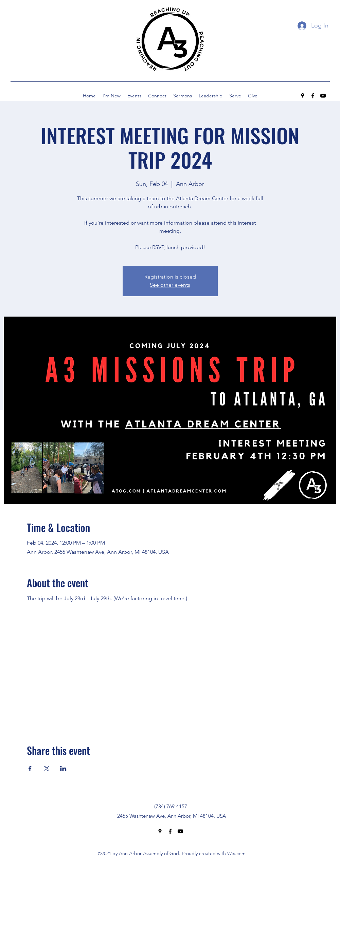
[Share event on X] (46, 768)
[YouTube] (323, 95)
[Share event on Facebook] (30, 768)
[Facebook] (312, 95)
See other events (170, 285)
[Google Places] (302, 95)
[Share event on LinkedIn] (63, 768)
